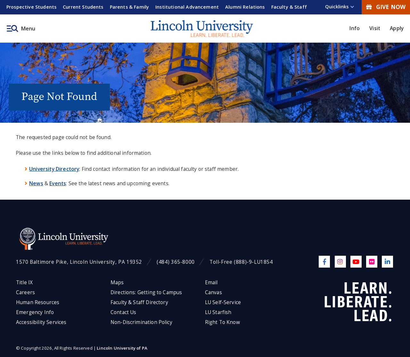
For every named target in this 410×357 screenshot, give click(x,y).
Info (354, 28)
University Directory (54, 168)
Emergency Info (35, 312)
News (36, 183)
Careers (25, 292)
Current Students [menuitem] (83, 7)
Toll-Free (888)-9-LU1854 (241, 262)
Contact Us (123, 312)
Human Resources (37, 302)
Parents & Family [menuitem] (129, 7)
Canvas (213, 292)
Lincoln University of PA (122, 348)
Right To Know (222, 322)
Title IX (24, 282)
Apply (397, 28)
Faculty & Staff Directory (139, 302)
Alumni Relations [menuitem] (245, 7)
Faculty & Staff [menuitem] (289, 7)
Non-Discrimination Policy (141, 322)
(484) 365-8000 (176, 262)
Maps (117, 282)
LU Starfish (218, 312)
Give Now (386, 7)
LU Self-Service (223, 302)
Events (57, 183)
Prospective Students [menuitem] (31, 7)
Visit (374, 28)
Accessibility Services (41, 322)
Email (211, 282)
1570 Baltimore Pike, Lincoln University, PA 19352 (79, 262)
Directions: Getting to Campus (146, 292)
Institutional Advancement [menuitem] (187, 7)
